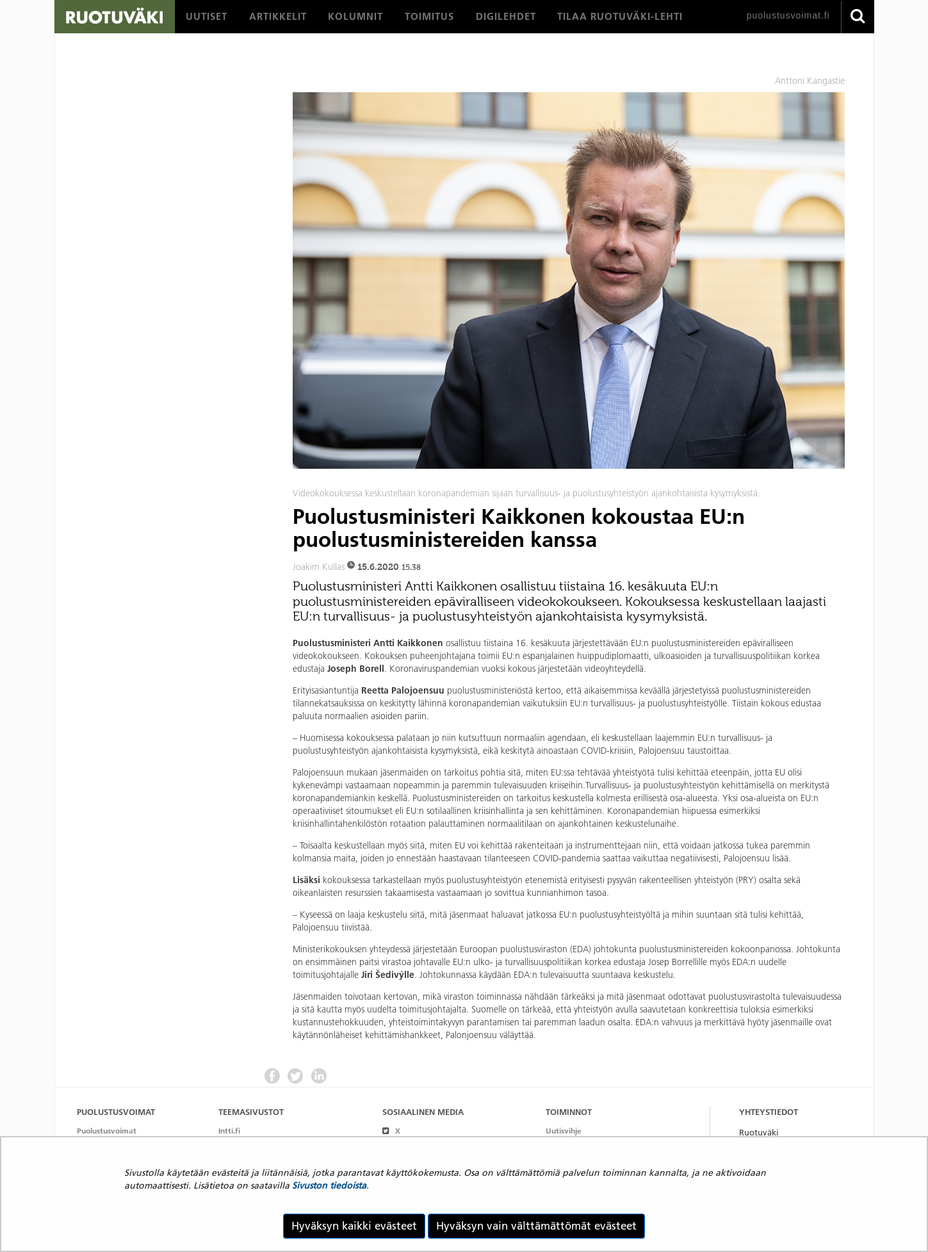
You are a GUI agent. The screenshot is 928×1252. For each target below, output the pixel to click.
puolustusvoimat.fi (788, 15)
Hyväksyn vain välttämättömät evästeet (536, 1225)
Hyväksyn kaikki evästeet (354, 1225)
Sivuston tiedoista (329, 1185)
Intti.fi (229, 1130)
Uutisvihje (564, 1130)
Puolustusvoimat (106, 1130)
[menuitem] (206, 16)
